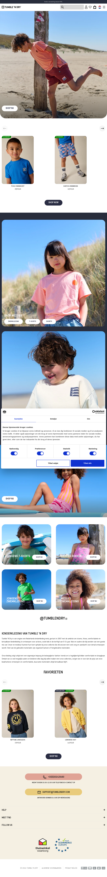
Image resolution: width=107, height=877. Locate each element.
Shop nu (10, 499)
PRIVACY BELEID (71, 868)
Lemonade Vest (70, 741)
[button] (102, 128)
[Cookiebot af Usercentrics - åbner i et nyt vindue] (94, 412)
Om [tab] (88, 419)
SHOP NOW (53, 203)
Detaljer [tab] (53, 419)
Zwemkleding (13, 321)
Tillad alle (87, 463)
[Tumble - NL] (11, 7)
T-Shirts (32, 321)
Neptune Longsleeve (17, 741)
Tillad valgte (53, 463)
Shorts (49, 321)
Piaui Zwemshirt (17, 187)
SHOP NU (10, 108)
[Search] (72, 7)
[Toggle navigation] (103, 7)
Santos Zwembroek (70, 187)
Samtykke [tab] (18, 419)
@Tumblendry (52, 618)
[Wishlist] (90, 7)
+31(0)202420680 (53, 777)
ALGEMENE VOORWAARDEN (51, 868)
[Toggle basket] (95, 7)
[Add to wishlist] (32, 138)
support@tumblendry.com (53, 792)
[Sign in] (86, 7)
